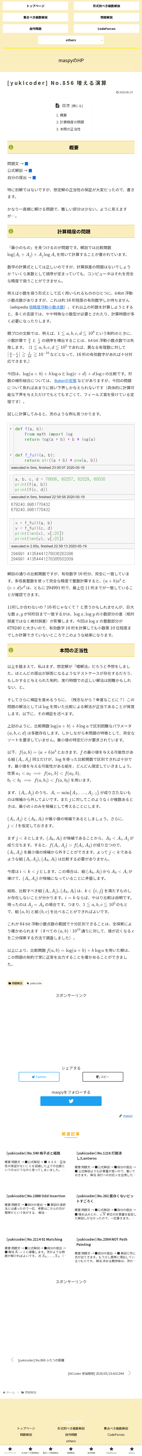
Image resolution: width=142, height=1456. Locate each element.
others (71, 1441)
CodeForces (116, 1434)
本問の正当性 (70, 129)
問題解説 (15, 983)
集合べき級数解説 (116, 1428)
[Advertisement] (71, 1029)
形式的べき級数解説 (71, 1428)
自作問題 (71, 1434)
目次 (66, 105)
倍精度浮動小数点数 (46, 307)
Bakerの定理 (65, 380)
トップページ (26, 1428)
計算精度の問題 (72, 121)
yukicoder (34, 983)
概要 (63, 115)
